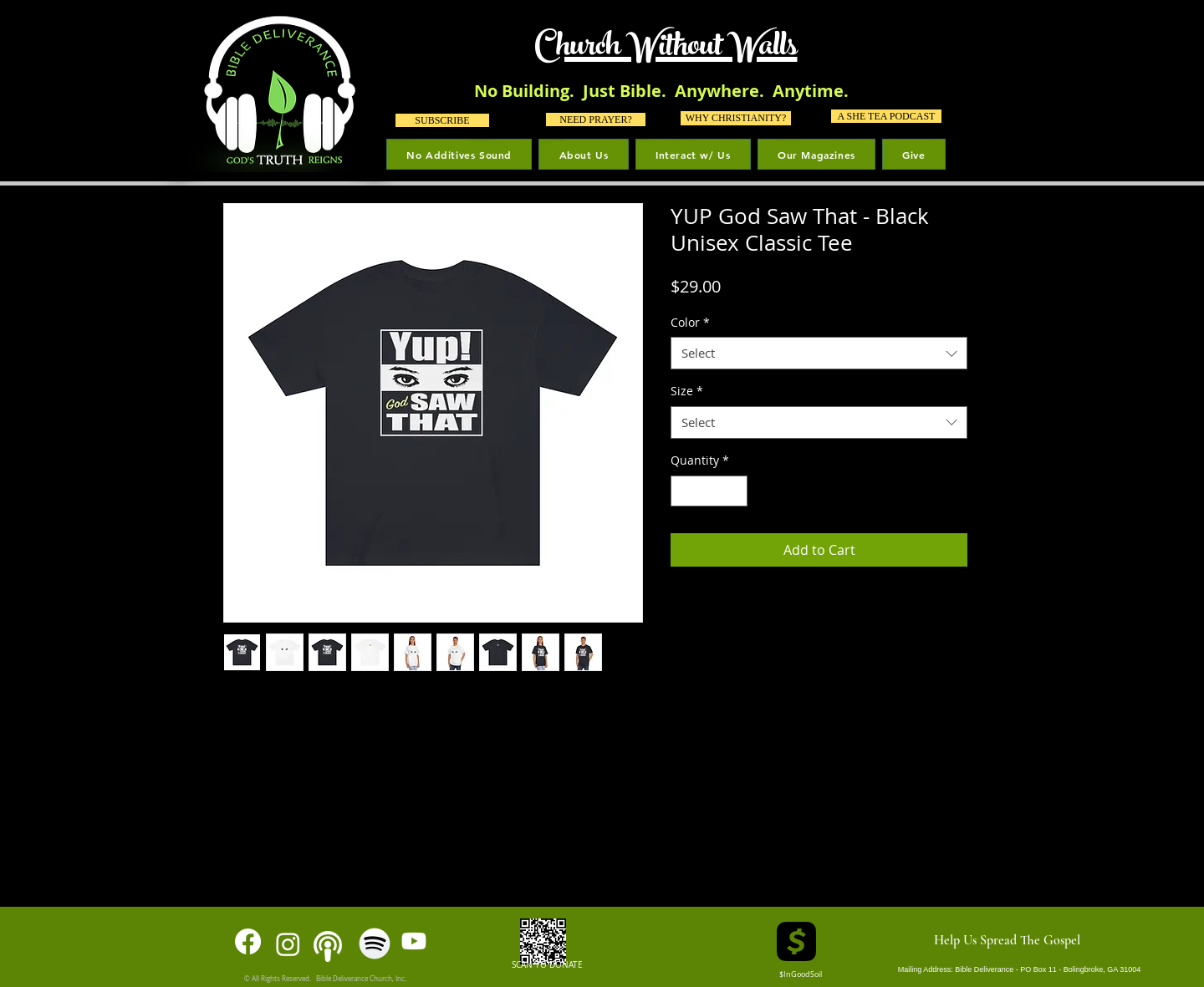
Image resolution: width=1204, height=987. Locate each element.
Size (687, 391)
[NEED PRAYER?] (595, 119)
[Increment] (734, 491)
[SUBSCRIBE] (442, 120)
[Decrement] (683, 491)
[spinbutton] (709, 491)
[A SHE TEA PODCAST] (886, 116)
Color (690, 322)
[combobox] (819, 353)
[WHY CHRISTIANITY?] (736, 118)
